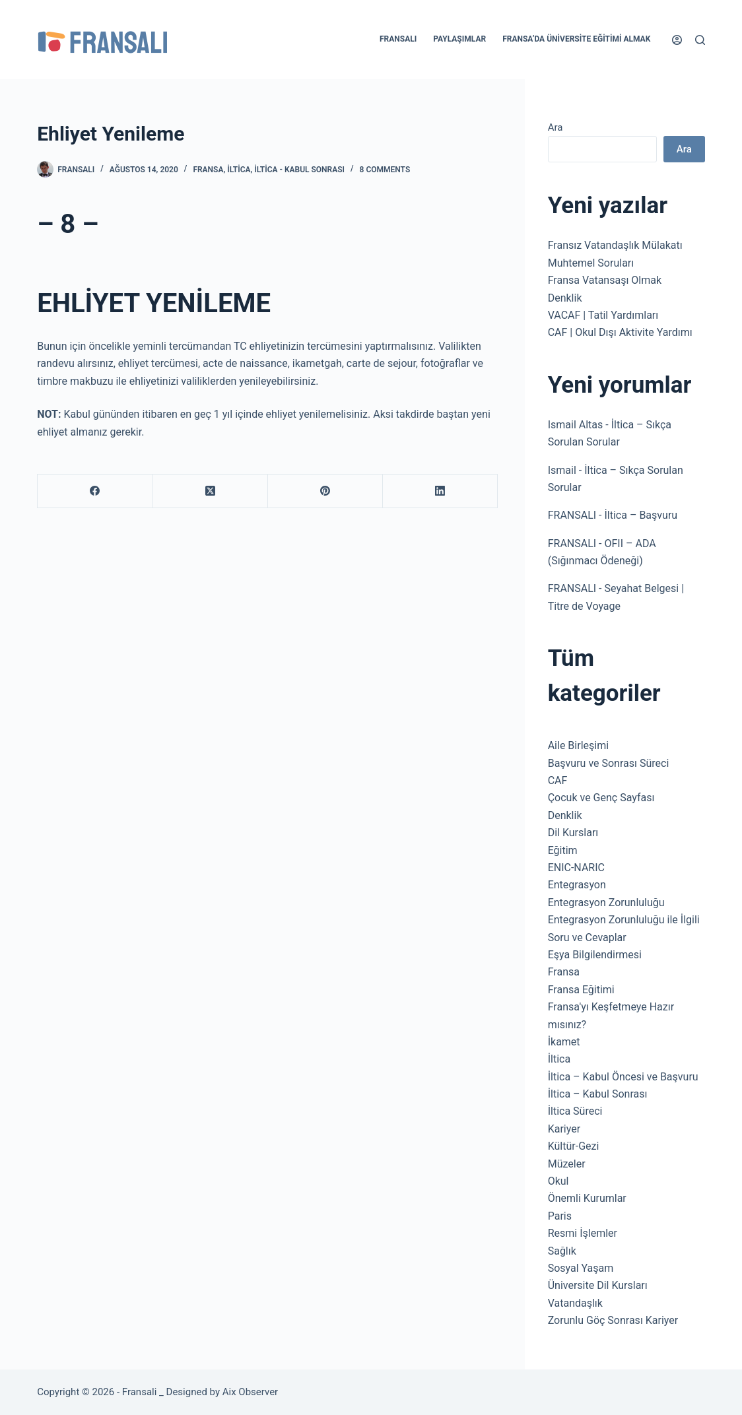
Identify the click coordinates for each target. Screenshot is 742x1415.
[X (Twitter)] (209, 491)
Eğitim (563, 850)
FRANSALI (572, 515)
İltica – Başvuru (641, 515)
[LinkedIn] (440, 491)
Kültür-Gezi (573, 1146)
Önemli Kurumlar (587, 1198)
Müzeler (567, 1164)
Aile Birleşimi (578, 745)
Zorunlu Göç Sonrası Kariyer (613, 1320)
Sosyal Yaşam (581, 1268)
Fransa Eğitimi (581, 989)
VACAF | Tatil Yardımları (603, 315)
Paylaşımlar (459, 39)
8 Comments (385, 169)
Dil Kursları (573, 832)
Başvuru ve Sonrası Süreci (608, 763)
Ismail (562, 470)
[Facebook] (95, 491)
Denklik (565, 298)
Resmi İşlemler (582, 1233)
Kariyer (564, 1129)
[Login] (677, 40)
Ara (555, 127)
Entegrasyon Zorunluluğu (606, 902)
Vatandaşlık (575, 1303)
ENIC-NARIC (576, 867)
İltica (238, 169)
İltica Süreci (575, 1111)
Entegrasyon (577, 884)
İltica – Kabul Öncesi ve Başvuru (623, 1076)
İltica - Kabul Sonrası (299, 169)
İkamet (564, 1042)
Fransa (208, 169)
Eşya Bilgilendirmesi (595, 954)
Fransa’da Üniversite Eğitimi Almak (576, 39)
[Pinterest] (325, 491)
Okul (558, 1181)
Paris (560, 1216)
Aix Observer (250, 1392)
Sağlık (562, 1251)
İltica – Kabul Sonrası (598, 1094)
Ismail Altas (575, 424)
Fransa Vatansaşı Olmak (604, 280)
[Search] (700, 40)
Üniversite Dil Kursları (598, 1285)
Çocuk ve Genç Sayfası (601, 797)
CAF (558, 780)
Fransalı (398, 39)
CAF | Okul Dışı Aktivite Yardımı (620, 332)
